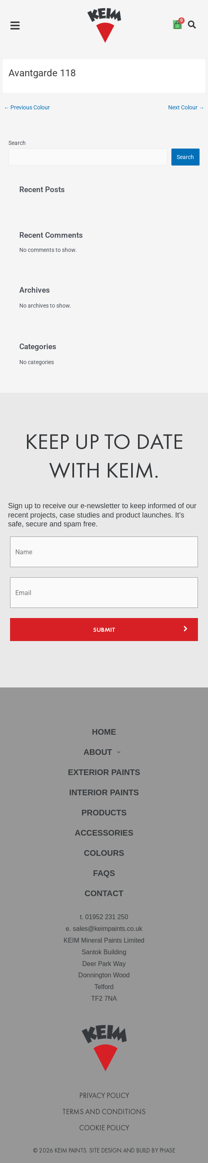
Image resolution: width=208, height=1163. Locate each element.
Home (104, 731)
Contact (103, 893)
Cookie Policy (104, 1128)
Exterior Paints (104, 772)
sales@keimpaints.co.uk (107, 928)
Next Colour (186, 107)
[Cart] (177, 24)
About (103, 752)
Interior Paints (104, 792)
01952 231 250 (106, 917)
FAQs (104, 873)
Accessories (104, 832)
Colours (104, 853)
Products (103, 812)
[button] (15, 26)
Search (17, 143)
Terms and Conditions (104, 1112)
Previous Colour (27, 107)
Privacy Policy (104, 1096)
